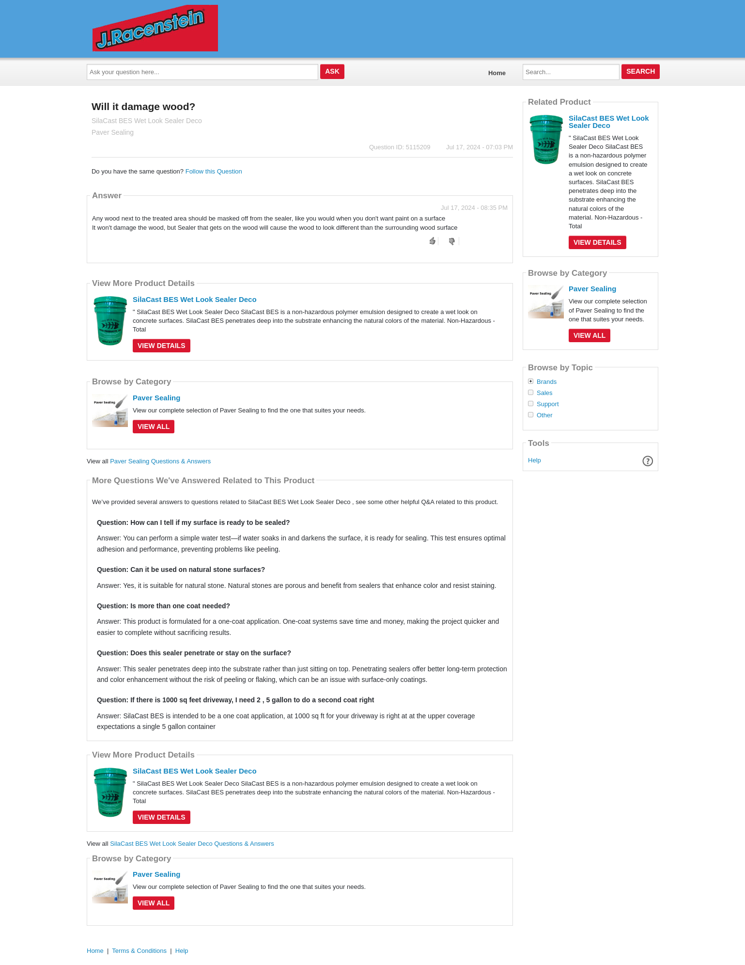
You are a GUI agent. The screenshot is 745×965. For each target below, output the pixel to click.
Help (534, 460)
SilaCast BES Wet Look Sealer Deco (195, 299)
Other (545, 415)
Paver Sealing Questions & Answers (160, 461)
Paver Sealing (156, 398)
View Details (162, 345)
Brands (547, 382)
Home (497, 73)
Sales (545, 393)
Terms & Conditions (139, 950)
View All (154, 426)
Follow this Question (214, 171)
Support (548, 404)
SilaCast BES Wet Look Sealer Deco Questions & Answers (192, 843)
